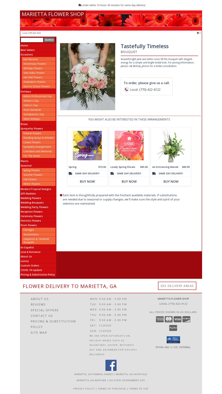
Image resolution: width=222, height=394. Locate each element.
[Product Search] (32, 40)
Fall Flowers (30, 179)
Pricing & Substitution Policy (38, 274)
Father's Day (30, 105)
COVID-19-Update (31, 270)
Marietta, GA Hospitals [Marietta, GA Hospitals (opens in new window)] (131, 374)
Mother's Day (31, 100)
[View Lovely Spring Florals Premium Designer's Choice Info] (129, 145)
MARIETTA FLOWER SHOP (53, 14)
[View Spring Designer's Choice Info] (87, 145)
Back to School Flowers (36, 86)
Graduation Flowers (34, 81)
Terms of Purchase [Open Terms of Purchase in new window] (112, 388)
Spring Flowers (31, 170)
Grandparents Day (33, 114)
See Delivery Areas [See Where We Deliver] (177, 286)
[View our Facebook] (111, 370)
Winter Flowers (31, 183)
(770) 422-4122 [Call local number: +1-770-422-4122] (34, 33)
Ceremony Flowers (32, 216)
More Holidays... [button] (32, 118)
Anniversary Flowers (34, 63)
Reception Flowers (31, 211)
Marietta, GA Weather (91, 380)
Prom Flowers (29, 225)
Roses (24, 124)
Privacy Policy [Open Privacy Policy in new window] (84, 388)
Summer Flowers (32, 174)
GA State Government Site (127, 380)
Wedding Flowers (31, 198)
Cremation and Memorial (37, 151)
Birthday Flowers (32, 68)
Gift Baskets (28, 193)
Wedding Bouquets (32, 202)
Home (24, 45)
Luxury (25, 261)
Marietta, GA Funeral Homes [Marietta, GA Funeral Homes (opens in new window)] (94, 374)
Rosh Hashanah (32, 109)
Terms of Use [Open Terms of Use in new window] (139, 388)
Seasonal (26, 165)
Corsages (28, 229)
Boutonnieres (31, 234)
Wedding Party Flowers (34, 207)
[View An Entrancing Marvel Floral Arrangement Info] (171, 145)
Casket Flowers (32, 142)
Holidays (26, 91)
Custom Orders (30, 265)
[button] (173, 339)
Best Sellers (28, 50)
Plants (24, 161)
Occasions (27, 54)
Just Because (30, 59)
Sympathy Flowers (32, 128)
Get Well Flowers (32, 77)
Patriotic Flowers (31, 220)
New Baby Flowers (34, 72)
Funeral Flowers (32, 133)
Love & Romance (30, 252)
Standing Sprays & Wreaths (38, 137)
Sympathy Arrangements (37, 146)
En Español (27, 247)
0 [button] (199, 33)
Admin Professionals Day (37, 96)
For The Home (31, 155)
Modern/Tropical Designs (36, 189)
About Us (26, 256)
